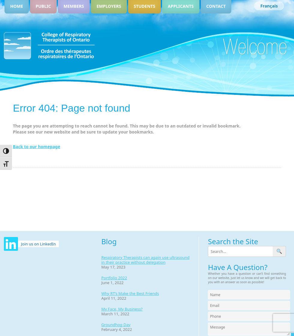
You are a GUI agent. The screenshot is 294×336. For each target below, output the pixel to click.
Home (16, 6)
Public (43, 6)
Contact (216, 6)
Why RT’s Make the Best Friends (130, 293)
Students (144, 6)
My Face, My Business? (122, 309)
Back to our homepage (36, 146)
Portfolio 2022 (114, 277)
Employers (109, 6)
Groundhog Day (115, 324)
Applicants (181, 6)
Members (74, 6)
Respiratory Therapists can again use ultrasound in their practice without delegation (145, 260)
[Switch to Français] (269, 6)
